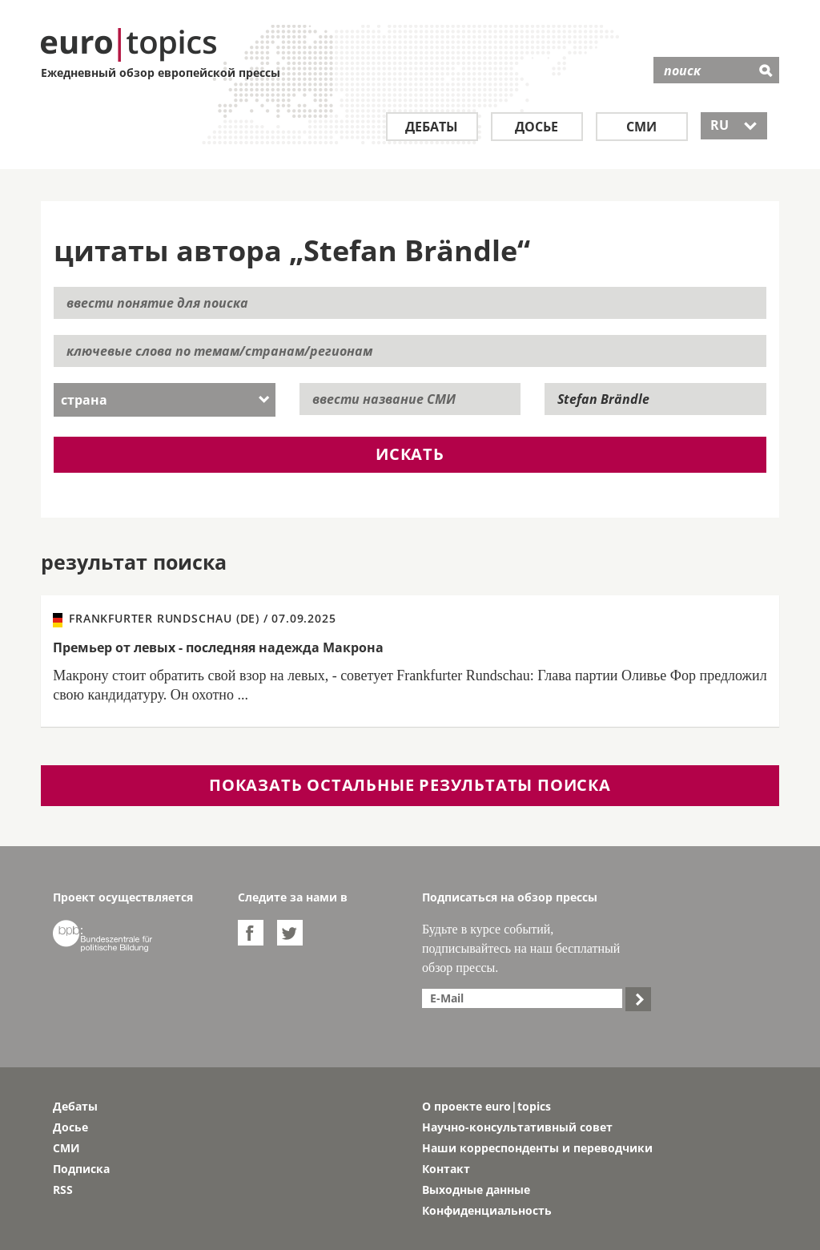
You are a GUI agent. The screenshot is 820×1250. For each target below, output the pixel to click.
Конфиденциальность (487, 1210)
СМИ (641, 126)
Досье (536, 126)
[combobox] (164, 400)
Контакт (446, 1168)
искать (410, 454)
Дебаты (431, 126)
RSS (63, 1189)
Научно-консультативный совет (517, 1127)
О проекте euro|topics (486, 1106)
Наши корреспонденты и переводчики (537, 1147)
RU (734, 125)
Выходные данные (476, 1189)
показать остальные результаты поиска (410, 785)
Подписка (81, 1168)
